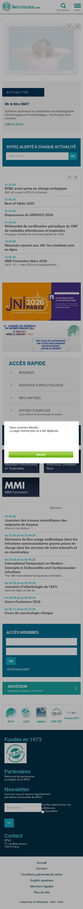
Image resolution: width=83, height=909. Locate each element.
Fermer (41, 454)
